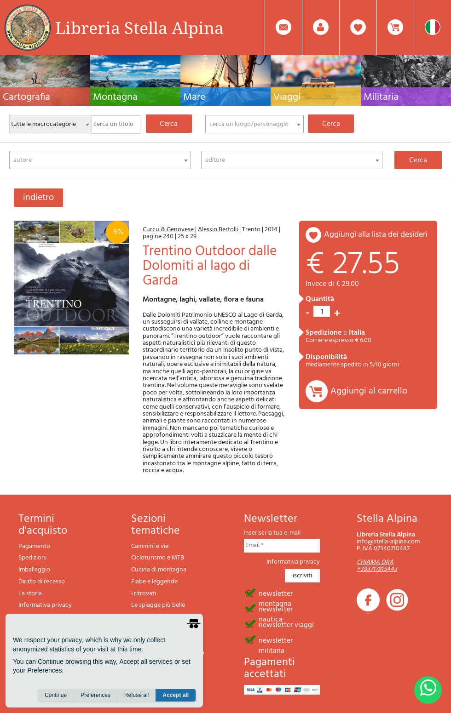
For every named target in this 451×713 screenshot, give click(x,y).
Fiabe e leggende (154, 582)
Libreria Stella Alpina (139, 28)
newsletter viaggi (286, 624)
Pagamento (34, 546)
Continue (56, 695)
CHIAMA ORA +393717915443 (377, 566)
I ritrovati (143, 594)
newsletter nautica (276, 609)
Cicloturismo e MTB (157, 558)
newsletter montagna (276, 593)
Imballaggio (34, 570)
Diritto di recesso (41, 582)
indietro (38, 197)
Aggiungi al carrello (368, 391)
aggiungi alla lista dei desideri (376, 234)
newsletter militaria (276, 640)
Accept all (175, 695)
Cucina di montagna (158, 570)
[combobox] (254, 124)
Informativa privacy (45, 605)
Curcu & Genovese (169, 229)
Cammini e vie (149, 546)
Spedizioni (32, 558)
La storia (30, 594)
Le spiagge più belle (158, 605)
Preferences (95, 695)
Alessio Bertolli (218, 229)
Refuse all (136, 695)
